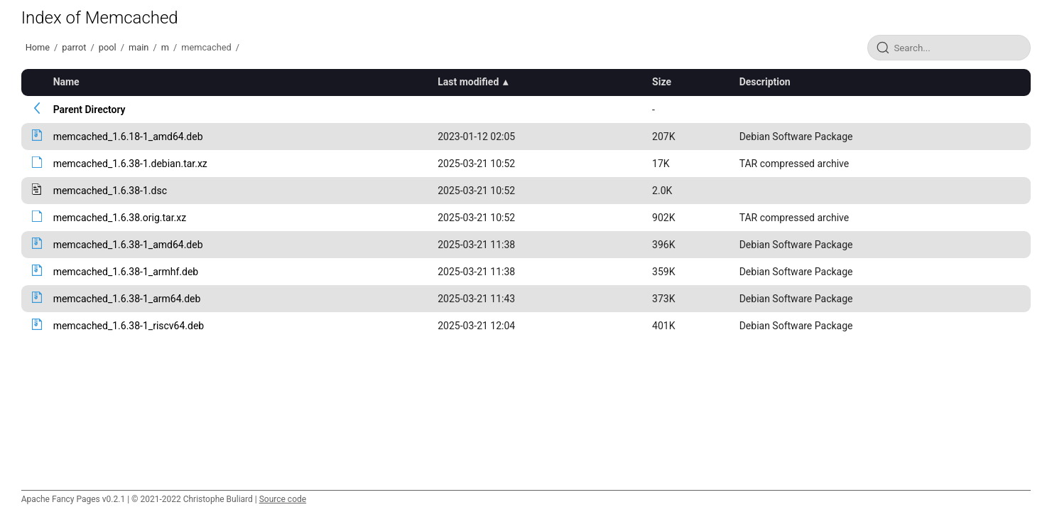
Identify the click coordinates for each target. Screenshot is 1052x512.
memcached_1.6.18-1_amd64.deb (128, 136)
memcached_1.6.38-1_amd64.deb (128, 244)
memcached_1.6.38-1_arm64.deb (127, 298)
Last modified (468, 81)
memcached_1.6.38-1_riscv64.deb (129, 325)
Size (661, 81)
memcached (206, 47)
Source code (282, 499)
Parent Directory (89, 109)
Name (66, 81)
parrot (74, 47)
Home (38, 47)
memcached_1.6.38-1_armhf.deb (126, 271)
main (138, 47)
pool (107, 47)
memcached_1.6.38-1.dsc (110, 190)
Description (765, 81)
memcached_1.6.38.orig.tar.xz (120, 217)
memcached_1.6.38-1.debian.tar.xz (130, 163)
